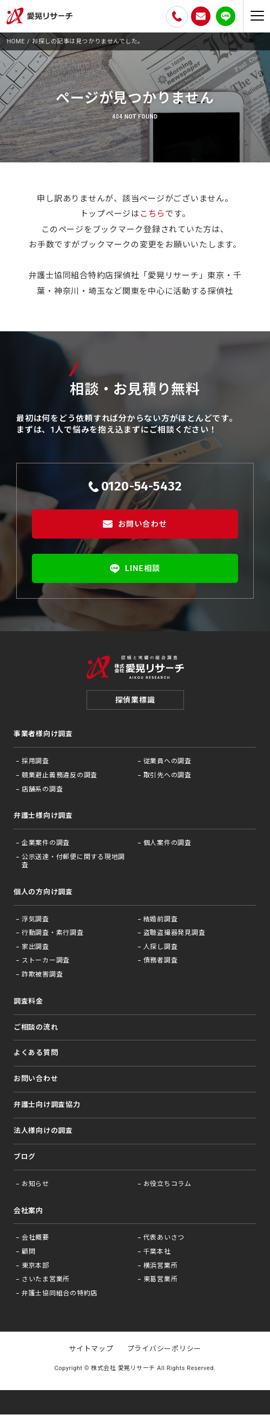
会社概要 (35, 1238)
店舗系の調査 (42, 790)
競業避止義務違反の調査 (59, 775)
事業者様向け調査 (43, 735)
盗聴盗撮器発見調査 (174, 933)
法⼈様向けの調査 (43, 1131)
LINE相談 (135, 568)
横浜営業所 (160, 1266)
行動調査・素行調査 (53, 933)
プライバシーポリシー (164, 1349)
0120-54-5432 (135, 486)
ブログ (25, 1157)
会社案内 (28, 1211)
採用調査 (35, 761)
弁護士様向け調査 (43, 816)
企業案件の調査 (46, 843)
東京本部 (35, 1266)
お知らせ (35, 1184)
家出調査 (35, 947)
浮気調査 (35, 919)
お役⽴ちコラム (167, 1184)
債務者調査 (160, 961)
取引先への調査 (167, 775)
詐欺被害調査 (42, 975)
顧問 (29, 1252)
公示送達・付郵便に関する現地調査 (73, 862)
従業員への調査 (167, 761)
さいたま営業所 (46, 1279)
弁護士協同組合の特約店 (59, 1294)
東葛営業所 (160, 1279)
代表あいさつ (164, 1238)
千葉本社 (157, 1252)
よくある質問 (36, 1054)
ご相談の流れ (36, 1028)
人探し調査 (160, 947)
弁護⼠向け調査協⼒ (47, 1105)
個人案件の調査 (167, 843)
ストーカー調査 (46, 961)
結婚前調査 (160, 919)
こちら (152, 214)
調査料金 (28, 1002)
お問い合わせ (135, 524)
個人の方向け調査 (43, 892)
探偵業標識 (135, 700)
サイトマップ (91, 1349)
